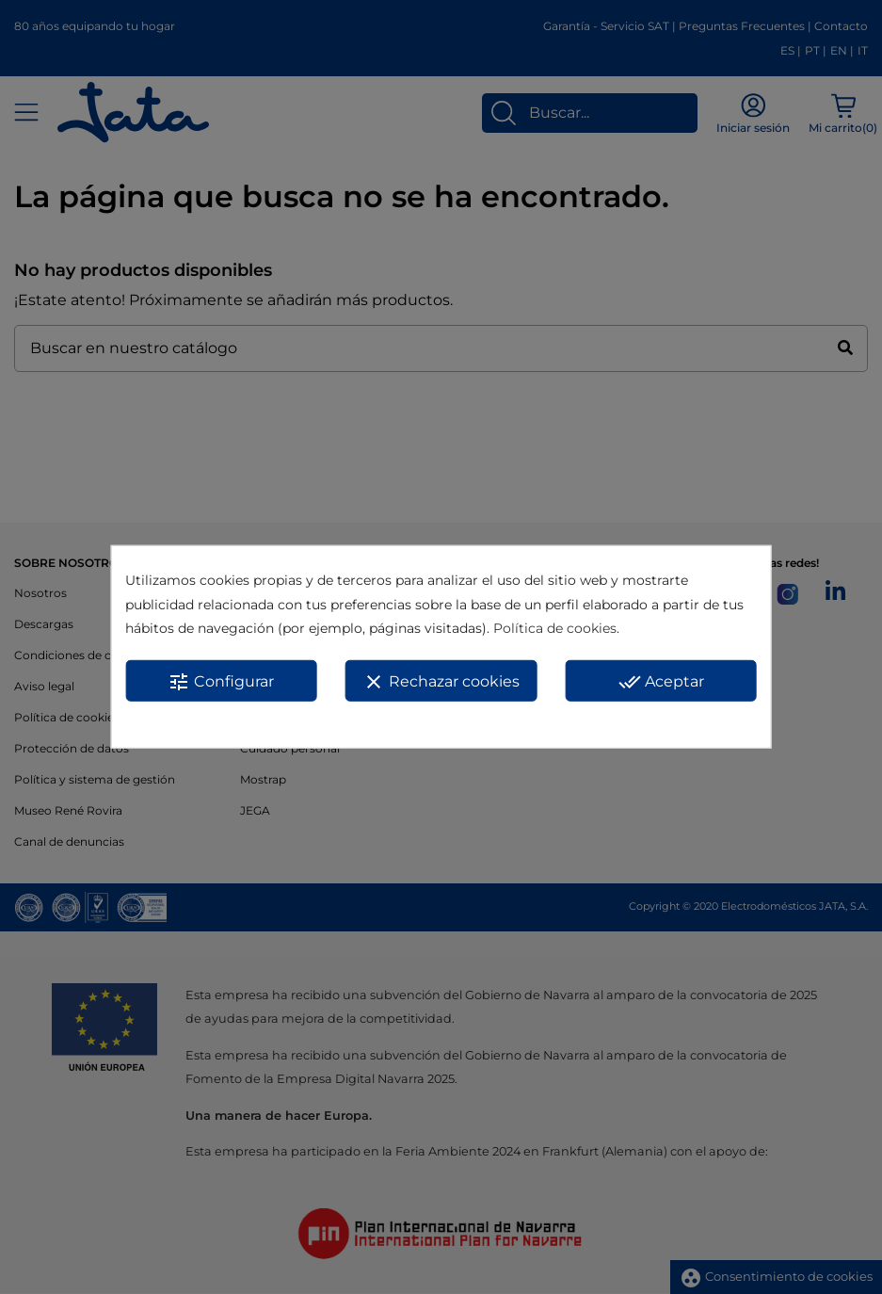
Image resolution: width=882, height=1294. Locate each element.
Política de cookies (555, 628)
